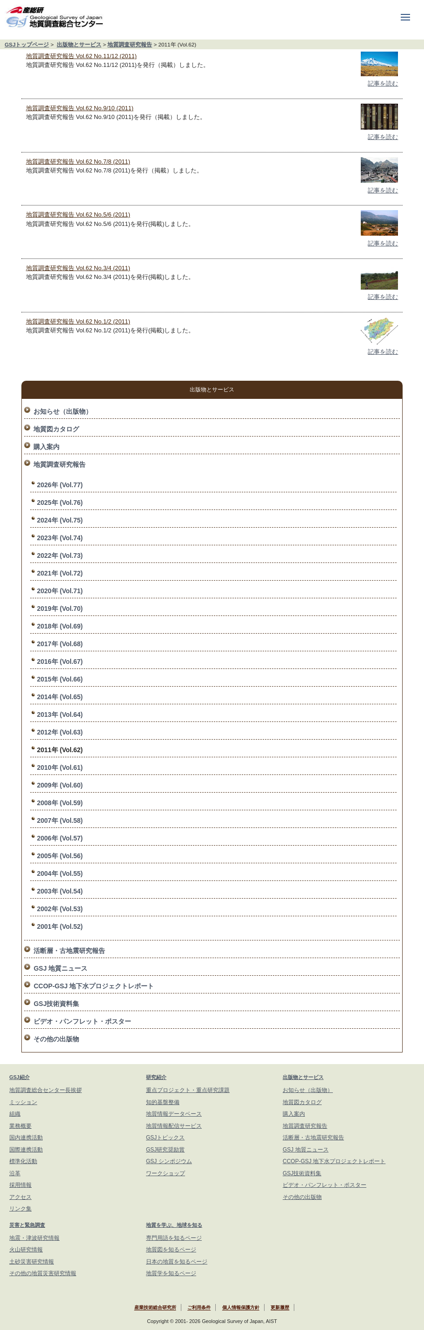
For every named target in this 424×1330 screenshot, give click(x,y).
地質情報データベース (174, 1114)
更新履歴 (280, 1307)
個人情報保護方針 (240, 1307)
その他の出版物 (56, 1039)
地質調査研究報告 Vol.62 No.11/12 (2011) (81, 56)
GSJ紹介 (19, 1077)
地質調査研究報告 (129, 44)
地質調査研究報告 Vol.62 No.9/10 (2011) (79, 108)
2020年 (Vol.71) (60, 591)
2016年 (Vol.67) (60, 661)
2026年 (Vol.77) (60, 485)
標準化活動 (23, 1161)
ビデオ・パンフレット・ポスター (82, 1021)
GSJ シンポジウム (169, 1161)
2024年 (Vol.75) (60, 520)
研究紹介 (156, 1077)
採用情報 (20, 1185)
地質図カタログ (56, 429)
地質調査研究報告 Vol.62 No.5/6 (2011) (78, 214)
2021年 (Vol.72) (60, 573)
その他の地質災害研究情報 (42, 1273)
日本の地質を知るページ (176, 1261)
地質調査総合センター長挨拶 (45, 1090)
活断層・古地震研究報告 (69, 950)
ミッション (23, 1102)
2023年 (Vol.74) (60, 538)
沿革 (14, 1173)
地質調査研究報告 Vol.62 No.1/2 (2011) (78, 321)
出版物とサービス (79, 44)
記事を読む (383, 83)
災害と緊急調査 (27, 1225)
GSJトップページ (27, 44)
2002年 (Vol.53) (60, 909)
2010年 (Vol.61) (60, 767)
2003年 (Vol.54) (60, 891)
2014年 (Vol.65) (60, 697)
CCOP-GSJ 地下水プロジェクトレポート (93, 986)
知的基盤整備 (162, 1102)
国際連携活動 (26, 1149)
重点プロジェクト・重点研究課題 (188, 1090)
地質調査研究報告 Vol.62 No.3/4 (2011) (78, 268)
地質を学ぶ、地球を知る (174, 1225)
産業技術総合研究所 (155, 1307)
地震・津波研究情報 (34, 1238)
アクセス (20, 1197)
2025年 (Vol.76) (60, 502)
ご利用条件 (199, 1307)
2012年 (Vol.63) (60, 732)
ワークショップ (165, 1173)
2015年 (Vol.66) (60, 679)
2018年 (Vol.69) (60, 626)
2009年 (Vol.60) (60, 785)
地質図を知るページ (171, 1249)
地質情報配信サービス (174, 1126)
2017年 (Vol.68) (60, 644)
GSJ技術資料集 (56, 1003)
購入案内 (46, 446)
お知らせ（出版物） (62, 411)
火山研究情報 (26, 1249)
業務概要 (20, 1126)
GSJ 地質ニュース (60, 968)
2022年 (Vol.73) (60, 555)
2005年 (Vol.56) (60, 856)
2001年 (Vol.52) (60, 926)
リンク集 (20, 1208)
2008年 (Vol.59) (60, 803)
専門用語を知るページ (174, 1238)
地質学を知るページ (171, 1273)
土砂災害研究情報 (31, 1261)
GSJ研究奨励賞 (165, 1149)
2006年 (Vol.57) (60, 838)
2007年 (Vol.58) (60, 820)
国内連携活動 (26, 1137)
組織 (14, 1114)
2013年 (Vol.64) (60, 714)
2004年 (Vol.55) (60, 873)
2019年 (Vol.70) (60, 608)
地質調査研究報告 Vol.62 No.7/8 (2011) (78, 161)
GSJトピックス (165, 1137)
